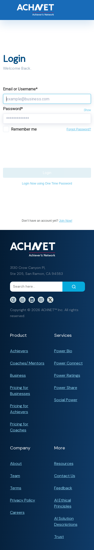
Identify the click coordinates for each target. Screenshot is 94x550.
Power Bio (63, 351)
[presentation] (41, 146)
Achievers (19, 351)
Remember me (24, 129)
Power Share (65, 387)
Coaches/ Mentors (27, 363)
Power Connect (68, 363)
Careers (17, 512)
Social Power (65, 399)
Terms (15, 488)
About (16, 463)
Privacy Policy (22, 500)
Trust (59, 536)
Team (15, 475)
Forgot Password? (79, 129)
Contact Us (64, 475)
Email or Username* (20, 89)
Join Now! (65, 220)
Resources (63, 463)
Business (18, 375)
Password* (13, 108)
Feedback (63, 488)
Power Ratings (67, 375)
